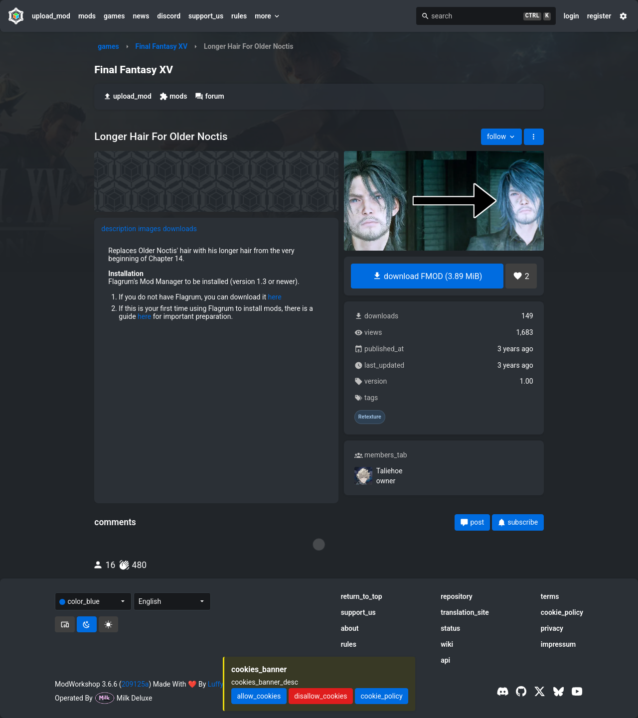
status (450, 628)
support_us (205, 16)
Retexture (369, 417)
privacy (552, 628)
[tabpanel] (216, 287)
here (274, 297)
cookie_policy (562, 612)
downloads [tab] (180, 229)
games (114, 16)
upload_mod (51, 16)
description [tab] (118, 229)
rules (239, 16)
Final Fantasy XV (161, 46)
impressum (558, 644)
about (350, 628)
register (599, 16)
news (141, 16)
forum (209, 96)
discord (168, 16)
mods (87, 16)
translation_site (465, 612)
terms (550, 596)
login (571, 16)
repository (457, 596)
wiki (447, 644)
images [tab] (149, 229)
